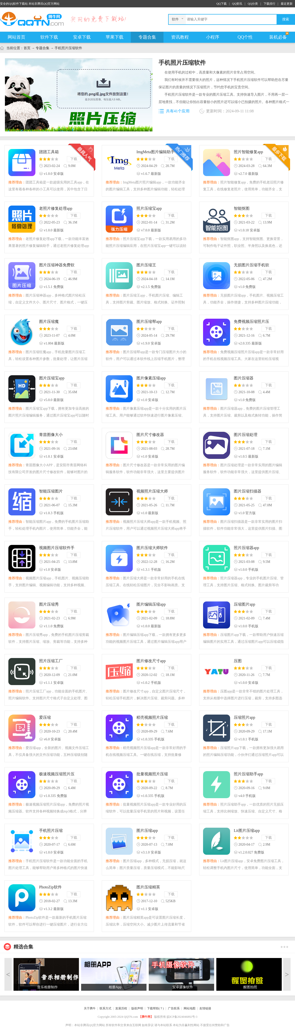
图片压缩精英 (148, 887)
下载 (73, 159)
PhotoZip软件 (50, 887)
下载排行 (269, 3)
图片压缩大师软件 (152, 548)
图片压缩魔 (49, 321)
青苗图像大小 (51, 435)
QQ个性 (245, 37)
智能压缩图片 (51, 491)
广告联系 (174, 1008)
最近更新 (287, 3)
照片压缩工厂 (51, 661)
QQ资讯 (237, 3)
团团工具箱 (49, 152)
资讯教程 (180, 37)
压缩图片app (244, 604)
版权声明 (137, 1008)
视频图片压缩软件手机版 (56, 548)
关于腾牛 (90, 1008)
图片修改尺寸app (151, 661)
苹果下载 (114, 37)
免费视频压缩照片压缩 (251, 322)
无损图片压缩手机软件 (251, 265)
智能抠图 (242, 208)
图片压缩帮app (149, 321)
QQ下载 (221, 3)
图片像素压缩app (151, 378)
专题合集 (147, 37)
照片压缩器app (246, 548)
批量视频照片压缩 (152, 774)
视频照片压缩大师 (152, 491)
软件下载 (49, 37)
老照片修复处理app (55, 208)
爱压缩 (45, 717)
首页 (27, 48)
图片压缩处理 (245, 435)
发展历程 (121, 1008)
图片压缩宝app (51, 378)
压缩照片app (244, 717)
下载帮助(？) (155, 1008)
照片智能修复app (248, 152)
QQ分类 (253, 3)
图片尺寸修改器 (150, 435)
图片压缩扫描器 (247, 491)
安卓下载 (82, 37)
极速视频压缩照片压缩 (56, 774)
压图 (238, 661)
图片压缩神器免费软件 (56, 265)
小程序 (212, 37)
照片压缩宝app (149, 208)
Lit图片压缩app (247, 830)
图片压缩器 (243, 378)
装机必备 (278, 37)
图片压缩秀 (49, 604)
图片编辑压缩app (151, 604)
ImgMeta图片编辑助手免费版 (155, 152)
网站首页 (16, 37)
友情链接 (205, 1008)
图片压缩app (147, 830)
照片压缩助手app (248, 774)
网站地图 (189, 1008)
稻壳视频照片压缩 (152, 717)
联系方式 (105, 1008)
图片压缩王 (146, 265)
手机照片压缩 (51, 830)
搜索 (285, 19)
